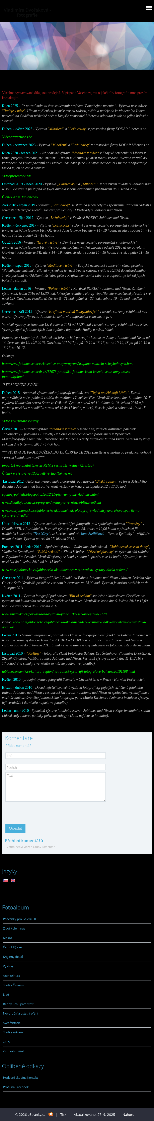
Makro (7, 938)
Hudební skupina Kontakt (20, 1077)
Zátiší (6, 1042)
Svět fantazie (11, 1023)
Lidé (6, 994)
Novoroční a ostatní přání (20, 1013)
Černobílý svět (13, 947)
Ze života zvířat (13, 1051)
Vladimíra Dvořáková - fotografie (27, 12)
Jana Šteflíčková (92, 534)
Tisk (63, 1114)
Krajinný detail (13, 957)
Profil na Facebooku (16, 1087)
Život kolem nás (14, 928)
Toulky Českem (13, 985)
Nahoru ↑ (130, 1114)
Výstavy (8, 966)
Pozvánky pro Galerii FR (19, 919)
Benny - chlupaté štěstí (18, 1004)
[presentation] (35, 811)
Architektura (11, 976)
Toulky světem (13, 1032)
